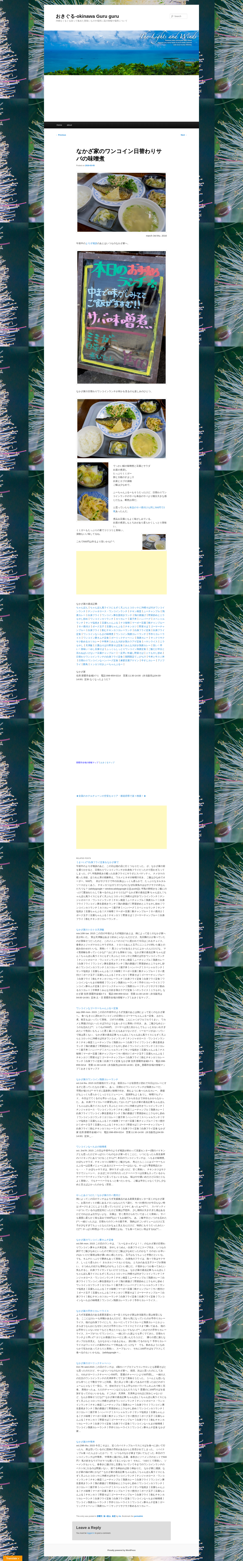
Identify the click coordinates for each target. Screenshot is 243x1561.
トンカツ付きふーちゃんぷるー (106, 664)
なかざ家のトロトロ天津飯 (90, 929)
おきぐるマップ (107, 763)
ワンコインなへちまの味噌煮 (98, 634)
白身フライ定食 (142, 630)
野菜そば (143, 626)
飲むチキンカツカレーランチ (117, 630)
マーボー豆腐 (139, 622)
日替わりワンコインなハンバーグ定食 (98, 660)
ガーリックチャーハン (122, 637)
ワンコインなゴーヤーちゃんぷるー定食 (97, 1008)
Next (184, 135)
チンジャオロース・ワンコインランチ (107, 611)
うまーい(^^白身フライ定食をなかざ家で (97, 862)
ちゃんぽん (82, 607)
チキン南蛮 (135, 611)
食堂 (114, 1516)
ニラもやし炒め (154, 653)
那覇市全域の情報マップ (87, 763)
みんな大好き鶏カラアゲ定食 (126, 641)
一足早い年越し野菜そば (131, 653)
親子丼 (133, 619)
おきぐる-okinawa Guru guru (87, 16)
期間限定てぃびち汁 (135, 656)
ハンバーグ (145, 619)
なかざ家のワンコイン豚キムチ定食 (94, 1239)
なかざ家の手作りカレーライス (92, 1311)
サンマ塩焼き (92, 622)
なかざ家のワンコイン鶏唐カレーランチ (97, 1079)
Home (59, 125)
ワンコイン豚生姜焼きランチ (117, 615)
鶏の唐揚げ (140, 615)
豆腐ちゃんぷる (110, 622)
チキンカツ (131, 626)
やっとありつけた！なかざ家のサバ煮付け (98, 1195)
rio (120, 1516)
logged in (91, 1533)
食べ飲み (107, 1516)
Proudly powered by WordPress (121, 1550)
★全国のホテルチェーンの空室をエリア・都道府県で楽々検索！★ (111, 796)
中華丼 (105, 641)
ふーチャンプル (152, 611)
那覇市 (99, 1516)
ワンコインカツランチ (101, 619)
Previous (61, 135)
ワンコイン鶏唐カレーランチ (131, 634)
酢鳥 (85, 664)
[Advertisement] (121, 98)
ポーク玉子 (98, 626)
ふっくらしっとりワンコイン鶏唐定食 (126, 649)
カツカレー (121, 619)
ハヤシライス (151, 641)
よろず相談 (91, 243)
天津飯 (89, 645)
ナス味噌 (125, 622)
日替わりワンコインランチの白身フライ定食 (99, 656)
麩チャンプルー (156, 622)
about (69, 125)
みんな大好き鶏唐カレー (138, 645)
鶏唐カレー (142, 637)
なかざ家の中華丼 (85, 1441)
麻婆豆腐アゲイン (129, 660)
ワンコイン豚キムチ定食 (96, 637)
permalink (138, 1516)
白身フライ (93, 615)
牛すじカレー (148, 660)
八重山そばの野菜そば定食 (109, 645)
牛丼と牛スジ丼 (156, 656)
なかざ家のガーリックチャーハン (93, 1363)
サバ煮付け (84, 626)
